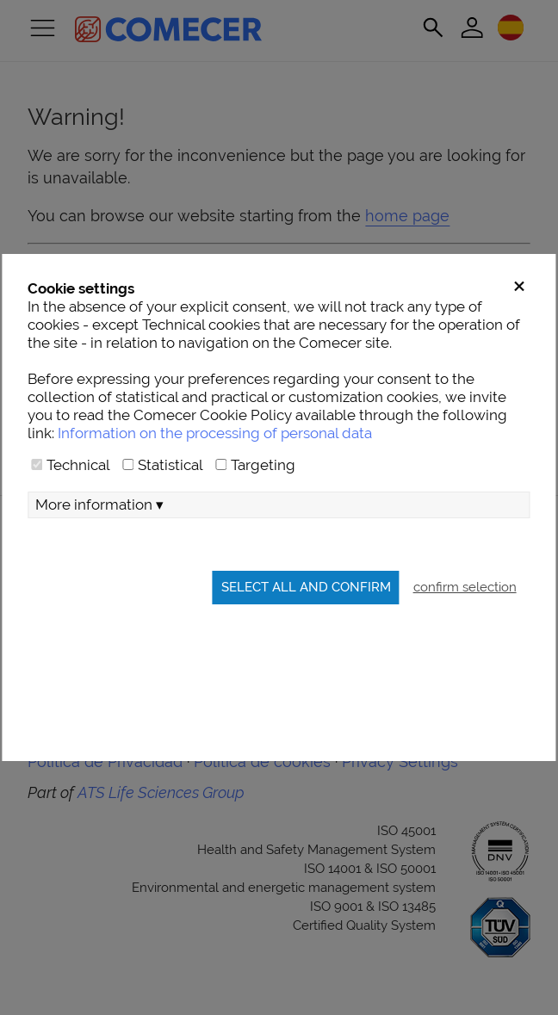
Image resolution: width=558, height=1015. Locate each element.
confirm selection (465, 586)
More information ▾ (99, 504)
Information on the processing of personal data (215, 433)
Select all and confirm (306, 586)
